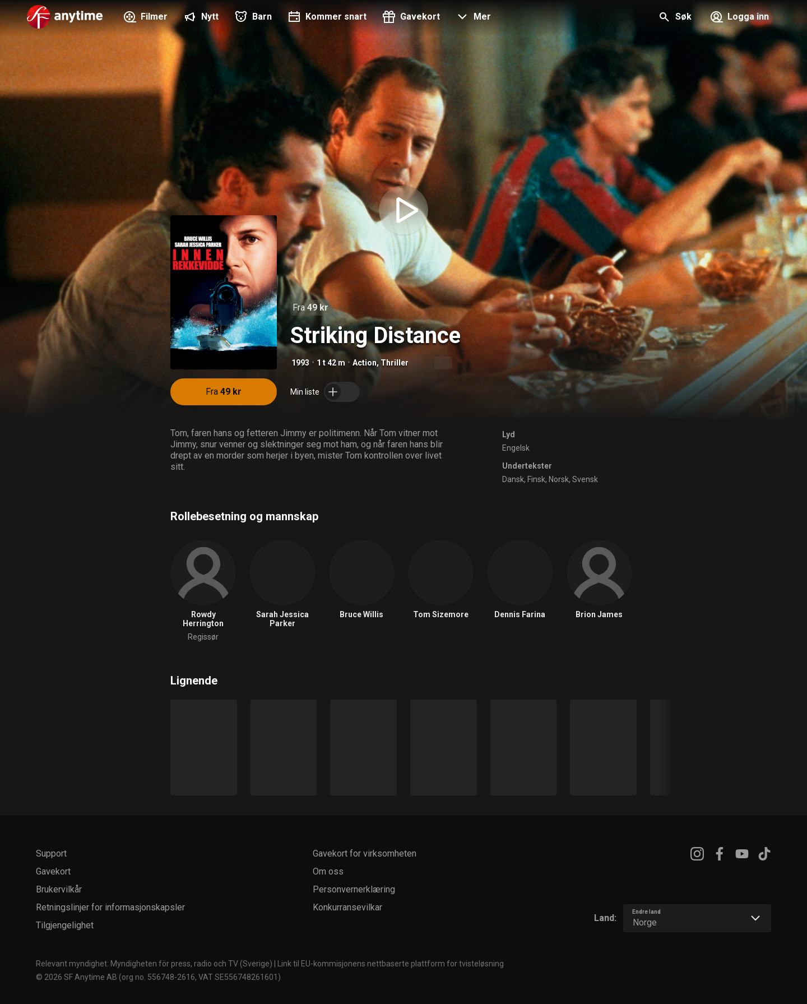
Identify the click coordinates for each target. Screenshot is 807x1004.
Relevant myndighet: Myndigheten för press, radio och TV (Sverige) (154, 963)
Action (365, 362)
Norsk (559, 479)
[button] (472, 18)
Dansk (513, 479)
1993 (300, 362)
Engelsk (516, 447)
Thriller (395, 362)
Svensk (585, 479)
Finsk (536, 479)
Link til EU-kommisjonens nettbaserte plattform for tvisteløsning (390, 963)
